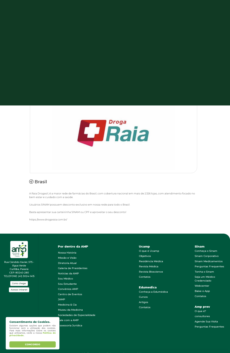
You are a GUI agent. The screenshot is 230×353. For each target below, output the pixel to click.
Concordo (32, 344)
